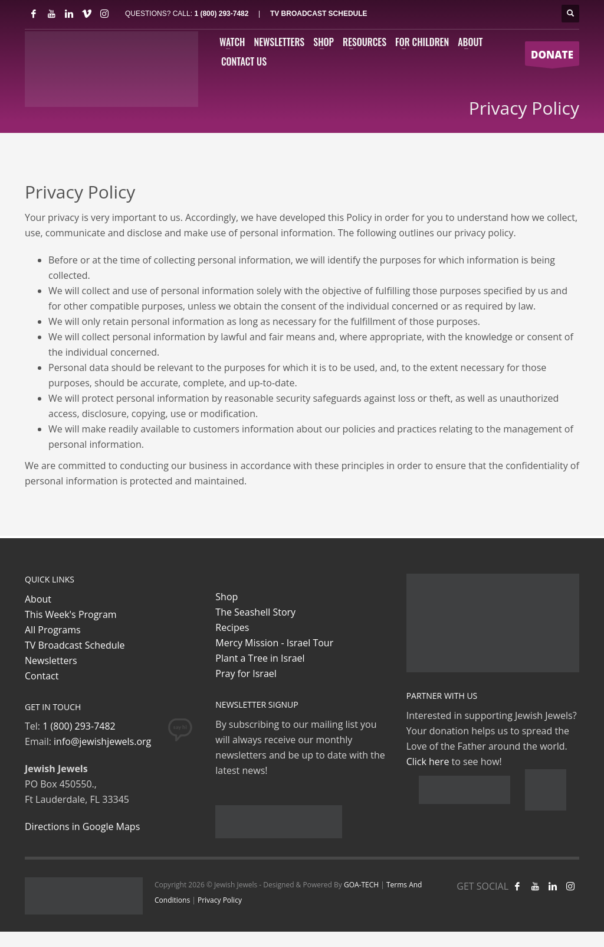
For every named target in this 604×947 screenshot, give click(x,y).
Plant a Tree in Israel (259, 658)
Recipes (232, 627)
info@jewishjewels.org (102, 741)
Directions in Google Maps (82, 826)
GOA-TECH (361, 885)
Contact (41, 675)
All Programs (53, 629)
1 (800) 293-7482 (221, 13)
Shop (226, 596)
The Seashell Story (255, 612)
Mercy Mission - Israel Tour (274, 642)
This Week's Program (71, 614)
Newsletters (51, 660)
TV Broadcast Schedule (75, 645)
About (38, 599)
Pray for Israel (245, 673)
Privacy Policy (220, 900)
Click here (427, 761)
